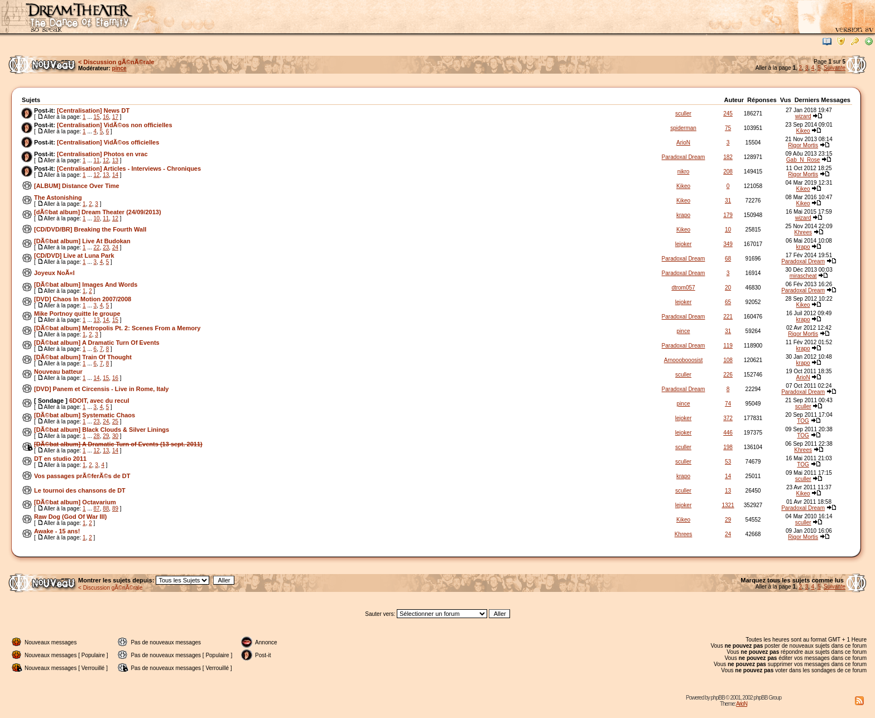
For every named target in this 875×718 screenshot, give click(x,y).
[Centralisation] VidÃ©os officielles (108, 142)
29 (106, 436)
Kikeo (803, 131)
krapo (683, 215)
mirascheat (803, 276)
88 (106, 508)
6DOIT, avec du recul (99, 400)
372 (728, 418)
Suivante (834, 68)
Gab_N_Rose (803, 160)
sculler (683, 113)
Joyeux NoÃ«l (54, 272)
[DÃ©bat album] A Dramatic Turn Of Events (97, 342)
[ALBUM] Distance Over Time (76, 185)
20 (728, 288)
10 (97, 218)
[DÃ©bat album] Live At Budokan (82, 241)
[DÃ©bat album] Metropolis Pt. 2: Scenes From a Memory (117, 328)
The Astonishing (58, 197)
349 (728, 244)
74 (728, 404)
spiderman (683, 128)
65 (728, 302)
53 (728, 462)
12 (106, 160)
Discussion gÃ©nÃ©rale (119, 62)
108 (728, 360)
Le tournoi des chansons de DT (80, 490)
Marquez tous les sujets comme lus (793, 580)
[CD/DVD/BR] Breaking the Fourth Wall (90, 229)
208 (728, 171)
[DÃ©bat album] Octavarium (75, 502)
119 (728, 346)
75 (728, 128)
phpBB (718, 698)
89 (115, 508)
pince (119, 68)
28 (97, 436)
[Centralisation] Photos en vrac (102, 154)
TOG (803, 421)
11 (97, 160)
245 (728, 113)
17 (115, 117)
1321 (728, 505)
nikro (683, 171)
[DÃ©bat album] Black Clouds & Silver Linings (101, 429)
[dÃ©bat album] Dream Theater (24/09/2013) (97, 212)
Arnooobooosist (683, 360)
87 (97, 508)
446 (728, 433)
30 (115, 436)
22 (97, 247)
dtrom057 (683, 288)
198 (728, 447)
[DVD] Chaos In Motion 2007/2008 (82, 299)
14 (115, 175)
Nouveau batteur (58, 371)
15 (97, 117)
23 (106, 247)
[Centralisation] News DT (93, 110)
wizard (803, 116)
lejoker (683, 244)
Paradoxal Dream (683, 157)
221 (728, 317)
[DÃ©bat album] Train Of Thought (83, 357)
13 (115, 160)
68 (728, 259)
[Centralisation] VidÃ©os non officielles (114, 125)
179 (728, 215)
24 (115, 247)
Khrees (803, 232)
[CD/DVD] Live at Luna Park (74, 255)
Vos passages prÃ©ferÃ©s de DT (82, 476)
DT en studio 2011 (60, 458)
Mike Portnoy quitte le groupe (77, 313)
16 (106, 117)
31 (728, 200)
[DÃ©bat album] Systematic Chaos (84, 415)
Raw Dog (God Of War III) (70, 516)
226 (728, 375)
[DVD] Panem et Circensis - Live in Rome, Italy (101, 388)
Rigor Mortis (803, 145)
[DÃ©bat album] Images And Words (85, 284)
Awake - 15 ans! (57, 531)
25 (115, 421)
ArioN (683, 142)
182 (728, 157)
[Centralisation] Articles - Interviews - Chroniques (129, 168)
